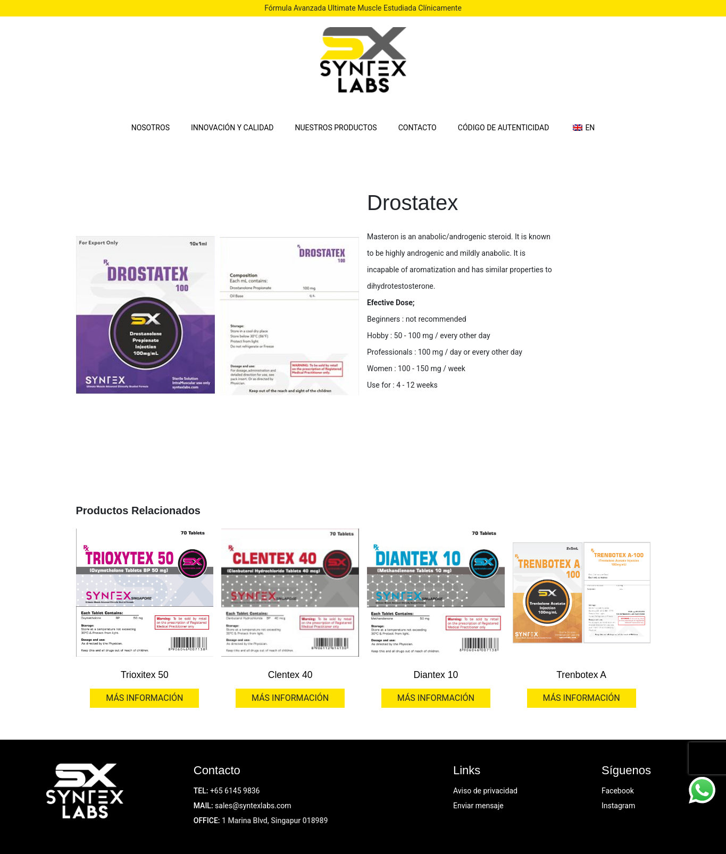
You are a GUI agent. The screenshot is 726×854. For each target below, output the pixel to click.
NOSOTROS (150, 127)
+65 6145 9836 (235, 790)
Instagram (618, 805)
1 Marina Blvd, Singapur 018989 (275, 820)
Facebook (618, 790)
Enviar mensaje (478, 805)
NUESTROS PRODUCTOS (336, 127)
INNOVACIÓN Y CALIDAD (232, 127)
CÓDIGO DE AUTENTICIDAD (503, 127)
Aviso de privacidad (485, 790)
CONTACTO (417, 127)
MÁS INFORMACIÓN (144, 698)
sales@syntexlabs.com (253, 805)
